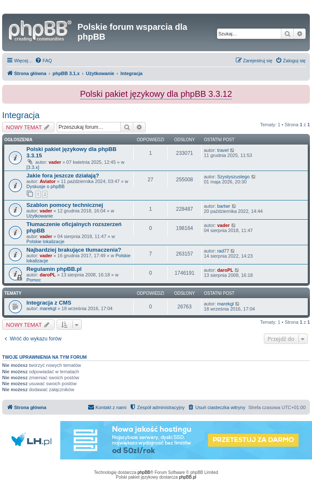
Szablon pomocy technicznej (64, 205)
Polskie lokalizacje (45, 241)
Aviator (48, 181)
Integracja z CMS (49, 302)
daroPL (48, 274)
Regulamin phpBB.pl (54, 269)
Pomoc (33, 279)
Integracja (21, 115)
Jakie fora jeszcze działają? (62, 175)
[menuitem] (43, 60)
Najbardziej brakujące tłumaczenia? (73, 250)
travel (223, 150)
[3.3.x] (32, 167)
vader (55, 162)
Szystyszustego (233, 176)
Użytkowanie (39, 215)
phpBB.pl (187, 477)
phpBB (143, 472)
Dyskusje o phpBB (45, 186)
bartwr (223, 206)
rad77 (223, 250)
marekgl (48, 308)
